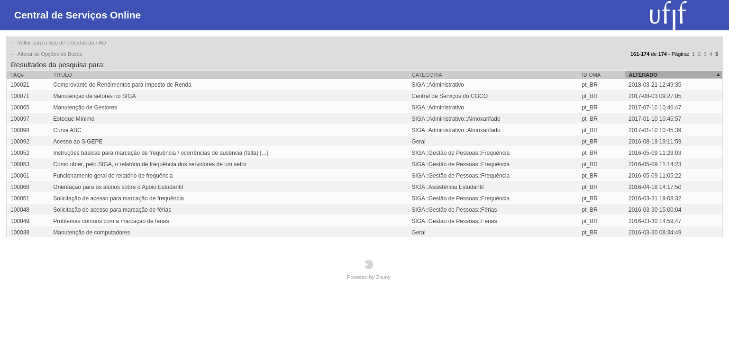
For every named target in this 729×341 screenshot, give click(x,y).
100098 (19, 130)
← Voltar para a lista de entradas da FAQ (58, 42)
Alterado (643, 75)
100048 (19, 209)
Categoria (427, 75)
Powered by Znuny (369, 270)
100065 (19, 107)
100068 (19, 187)
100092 (19, 141)
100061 (19, 175)
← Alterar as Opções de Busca (46, 54)
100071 (19, 96)
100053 (19, 164)
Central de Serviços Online (77, 14)
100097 (19, 119)
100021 (19, 84)
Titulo (63, 75)
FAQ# (17, 75)
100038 (19, 232)
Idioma (591, 75)
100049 (19, 221)
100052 (19, 153)
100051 (19, 198)
